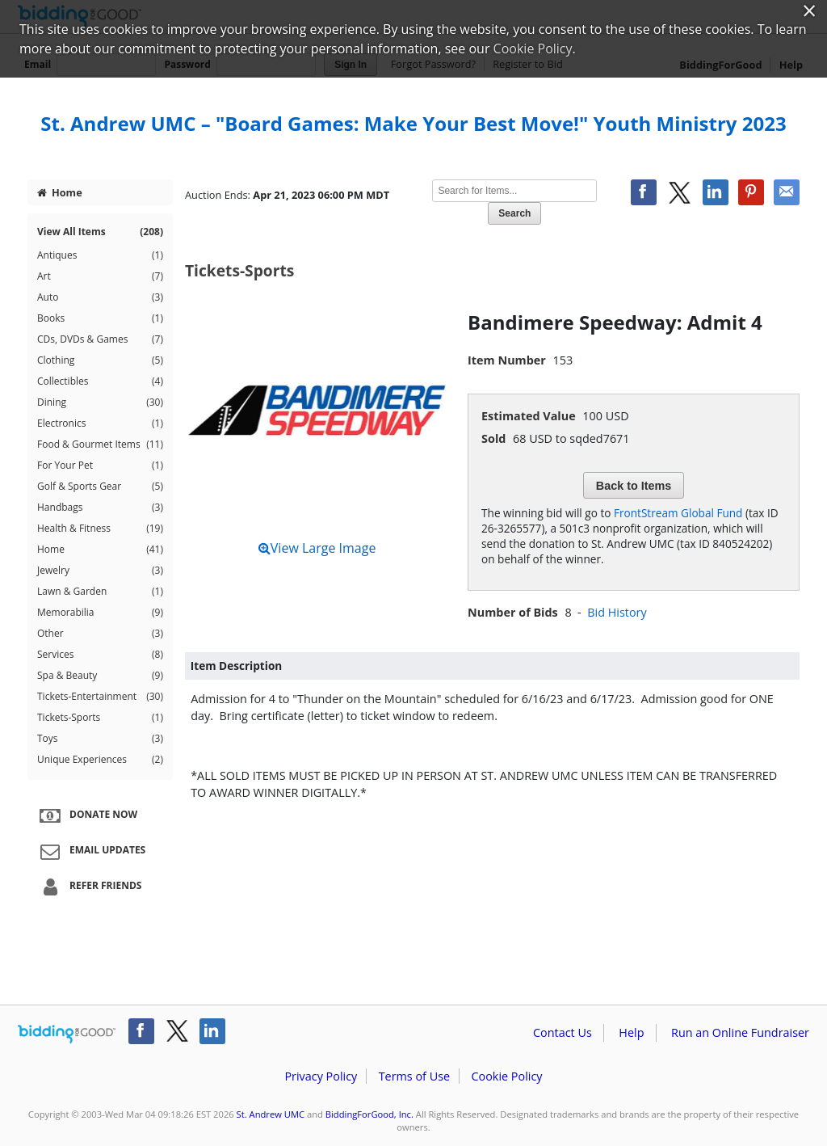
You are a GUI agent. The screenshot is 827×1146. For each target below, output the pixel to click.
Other (100, 634)
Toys (100, 739)
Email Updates (90, 851)
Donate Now (86, 815)
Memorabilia (100, 613)
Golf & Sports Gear (100, 486)
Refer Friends (88, 886)
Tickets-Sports (100, 718)
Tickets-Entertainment (100, 697)
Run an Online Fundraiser (740, 1032)
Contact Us (562, 1032)
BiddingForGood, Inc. (369, 1114)
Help (631, 1032)
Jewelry (100, 570)
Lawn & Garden (100, 592)
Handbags (100, 507)
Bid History (616, 612)
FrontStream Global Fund (678, 512)
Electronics (100, 423)
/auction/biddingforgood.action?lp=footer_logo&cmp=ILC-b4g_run (66, 1034)
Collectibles (100, 381)
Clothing (100, 360)
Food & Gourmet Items (100, 444)
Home (59, 192)
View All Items (100, 232)
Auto (100, 297)
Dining (100, 402)
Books (100, 318)
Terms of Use (414, 1076)
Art (100, 276)
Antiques (100, 255)
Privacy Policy (320, 1076)
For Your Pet (100, 465)
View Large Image (317, 548)
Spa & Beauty (100, 676)
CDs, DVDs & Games (100, 339)
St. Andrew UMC (270, 1114)
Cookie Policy (506, 1076)
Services (100, 655)
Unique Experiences (100, 760)
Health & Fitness (100, 528)
